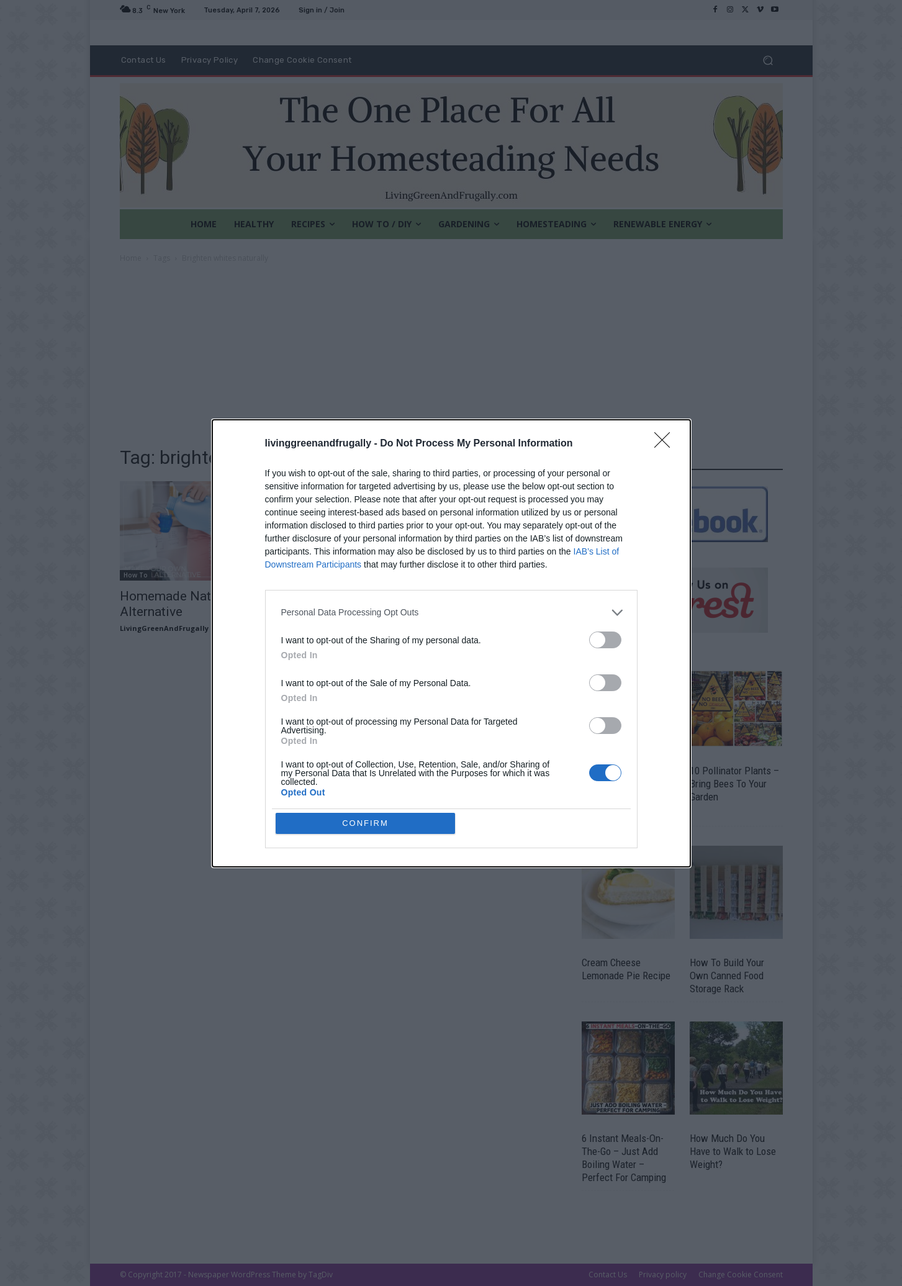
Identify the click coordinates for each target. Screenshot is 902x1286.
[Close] (666, 534)
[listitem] (451, 702)
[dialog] (451, 643)
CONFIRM (365, 733)
